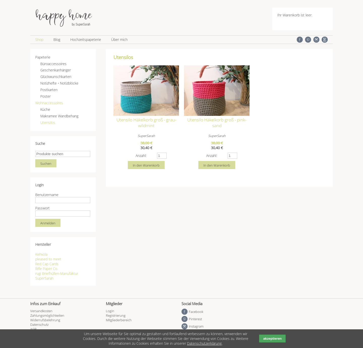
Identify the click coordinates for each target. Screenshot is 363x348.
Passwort (42, 208)
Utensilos (47, 122)
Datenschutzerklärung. (204, 343)
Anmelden (47, 223)
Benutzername (46, 194)
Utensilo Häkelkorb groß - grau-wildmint (146, 122)
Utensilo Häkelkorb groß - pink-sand (216, 122)
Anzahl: (141, 155)
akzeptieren (272, 338)
